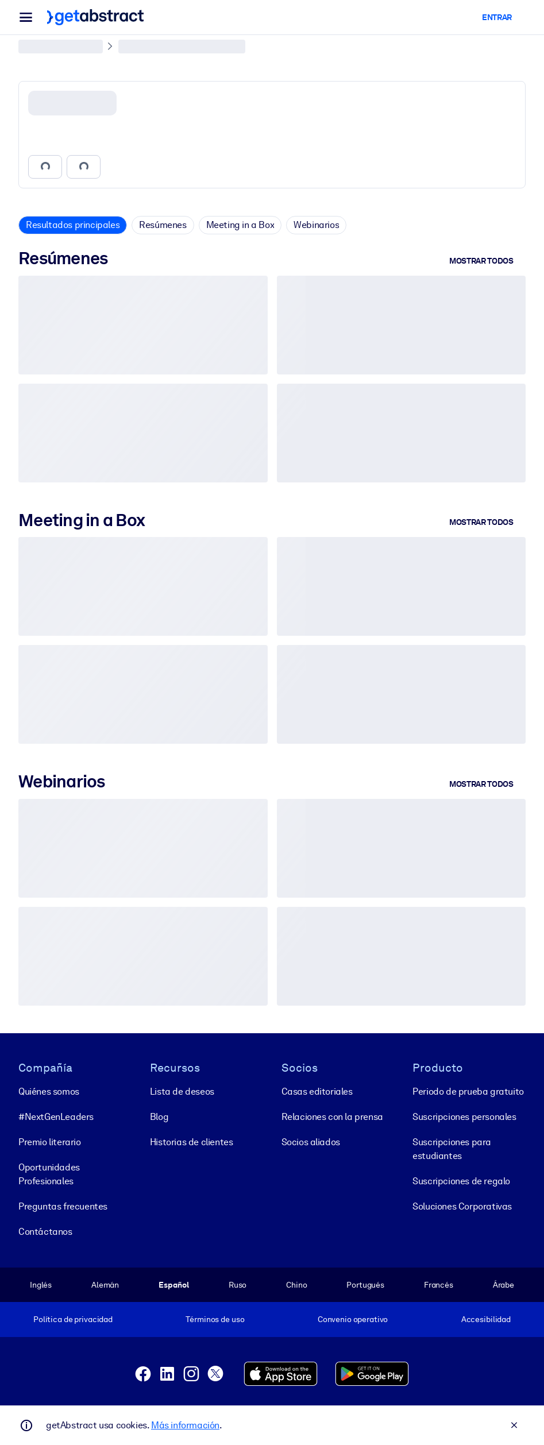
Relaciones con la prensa (332, 1116)
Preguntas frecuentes (62, 1206)
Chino (296, 1284)
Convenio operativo (353, 1319)
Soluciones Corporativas (462, 1206)
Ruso (237, 1284)
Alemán (105, 1284)
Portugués (365, 1284)
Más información (185, 1425)
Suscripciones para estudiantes (451, 1149)
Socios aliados (310, 1142)
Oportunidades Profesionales (49, 1174)
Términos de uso (215, 1319)
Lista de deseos (182, 1091)
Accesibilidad (486, 1319)
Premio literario (49, 1142)
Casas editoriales (317, 1091)
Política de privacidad (73, 1319)
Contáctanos (45, 1231)
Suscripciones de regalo (461, 1181)
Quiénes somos (48, 1091)
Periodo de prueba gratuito (468, 1091)
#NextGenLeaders (56, 1116)
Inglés (41, 1284)
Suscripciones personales (464, 1116)
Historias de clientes (191, 1142)
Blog (159, 1116)
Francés (438, 1284)
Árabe (503, 1284)
